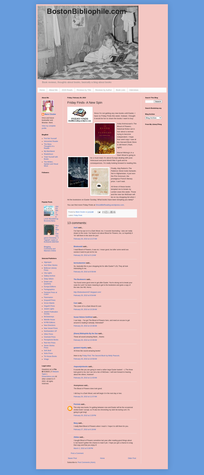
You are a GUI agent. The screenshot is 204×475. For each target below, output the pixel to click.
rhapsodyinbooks (81, 367)
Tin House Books (50, 356)
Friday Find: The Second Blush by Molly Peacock (100, 356)
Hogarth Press (49, 306)
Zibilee (76, 437)
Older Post (132, 458)
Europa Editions (50, 287)
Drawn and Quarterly (48, 283)
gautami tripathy (80, 348)
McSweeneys (49, 317)
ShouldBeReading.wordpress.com (110, 205)
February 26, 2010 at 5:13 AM (85, 255)
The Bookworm (80, 279)
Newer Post (72, 458)
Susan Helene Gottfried (83, 317)
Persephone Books (51, 340)
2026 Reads (67, 90)
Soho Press (48, 353)
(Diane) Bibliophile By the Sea (86, 334)
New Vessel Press (51, 328)
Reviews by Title (84, 90)
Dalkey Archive (49, 276)
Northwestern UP (50, 331)
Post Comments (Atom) (86, 462)
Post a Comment (77, 453)
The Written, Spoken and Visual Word (51, 164)
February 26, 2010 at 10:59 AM (85, 359)
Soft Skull (47, 351)
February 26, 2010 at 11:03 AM (85, 378)
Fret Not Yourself (50, 138)
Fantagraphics (49, 289)
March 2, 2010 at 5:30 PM (83, 448)
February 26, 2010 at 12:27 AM (85, 239)
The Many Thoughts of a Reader (49, 146)
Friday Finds (78, 215)
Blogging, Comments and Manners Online (50, 249)
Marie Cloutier (50, 114)
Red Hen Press (49, 343)
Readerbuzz (48, 154)
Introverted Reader (51, 141)
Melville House (49, 320)
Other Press (48, 334)
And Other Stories (50, 265)
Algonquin (47, 262)
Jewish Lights (49, 309)
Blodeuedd (78, 246)
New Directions (49, 325)
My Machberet (49, 151)
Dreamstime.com (48, 376)
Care (75, 303)
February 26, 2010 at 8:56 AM (85, 272)
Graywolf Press (49, 300)
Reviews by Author (103, 90)
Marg (76, 423)
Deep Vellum (49, 279)
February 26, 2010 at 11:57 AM (85, 397)
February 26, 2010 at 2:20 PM (85, 415)
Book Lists (120, 90)
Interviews (133, 90)
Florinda (77, 404)
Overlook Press (50, 337)
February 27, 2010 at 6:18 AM (85, 429)
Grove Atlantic (49, 303)
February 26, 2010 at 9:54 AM (85, 295)
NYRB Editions (49, 322)
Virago (46, 359)
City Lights (48, 273)
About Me (53, 90)
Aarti (75, 228)
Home (42, 90)
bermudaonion (79, 263)
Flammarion (48, 297)
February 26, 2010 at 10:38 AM (85, 326)
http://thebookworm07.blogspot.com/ (87, 292)
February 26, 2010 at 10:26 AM (85, 309)
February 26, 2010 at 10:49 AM (85, 340)
